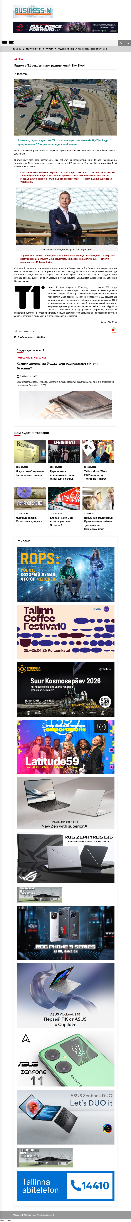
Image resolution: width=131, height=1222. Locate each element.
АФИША (18, 59)
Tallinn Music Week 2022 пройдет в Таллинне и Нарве (95, 475)
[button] (121, 43)
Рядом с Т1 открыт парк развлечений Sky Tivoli (50, 65)
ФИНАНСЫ (40, 358)
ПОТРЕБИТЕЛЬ (25, 358)
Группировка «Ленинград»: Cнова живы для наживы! (62, 475)
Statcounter (5, 1220)
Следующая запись (31, 350)
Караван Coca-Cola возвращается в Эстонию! (61, 521)
